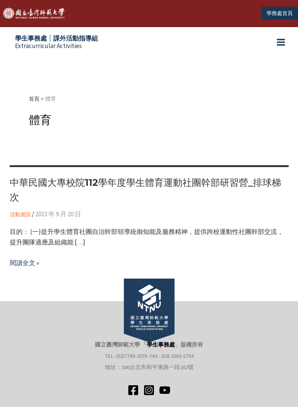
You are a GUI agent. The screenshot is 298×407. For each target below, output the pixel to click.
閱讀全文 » (24, 266)
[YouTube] (164, 390)
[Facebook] (133, 390)
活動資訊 (20, 217)
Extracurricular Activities (56, 45)
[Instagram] (149, 390)
